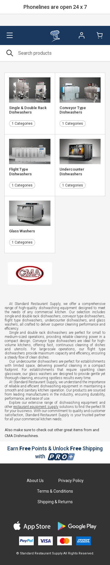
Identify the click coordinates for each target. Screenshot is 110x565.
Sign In (81, 35)
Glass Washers (22, 231)
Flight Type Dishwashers (20, 171)
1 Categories (22, 123)
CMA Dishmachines (21, 436)
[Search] (55, 53)
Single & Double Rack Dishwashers (28, 110)
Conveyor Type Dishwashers (73, 110)
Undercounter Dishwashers (72, 171)
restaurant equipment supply (35, 407)
